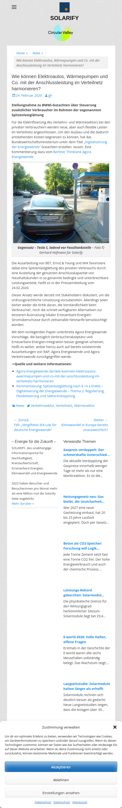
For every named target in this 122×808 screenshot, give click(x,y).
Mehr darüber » (23, 503)
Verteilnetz (64, 405)
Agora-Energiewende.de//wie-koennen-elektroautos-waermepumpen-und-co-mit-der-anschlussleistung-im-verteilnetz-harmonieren (58, 376)
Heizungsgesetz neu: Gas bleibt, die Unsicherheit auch (83, 499)
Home (22, 53)
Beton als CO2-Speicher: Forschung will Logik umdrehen (82, 546)
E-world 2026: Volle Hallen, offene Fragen (84, 639)
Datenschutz (43, 802)
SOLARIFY (64, 18)
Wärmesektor (84, 405)
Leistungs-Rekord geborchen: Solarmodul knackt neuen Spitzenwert (85, 593)
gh (50, 95)
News (38, 53)
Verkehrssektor (42, 405)
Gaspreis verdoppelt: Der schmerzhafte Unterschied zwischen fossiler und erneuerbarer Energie (85, 452)
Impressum (79, 802)
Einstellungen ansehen (61, 792)
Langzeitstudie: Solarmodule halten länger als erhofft (86, 686)
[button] (115, 727)
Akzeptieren (61, 766)
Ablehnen (61, 779)
